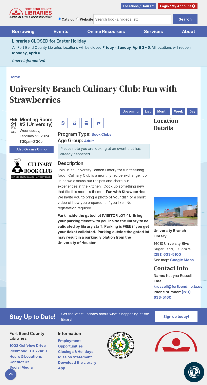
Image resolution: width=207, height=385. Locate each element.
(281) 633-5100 (167, 254)
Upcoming (130, 111)
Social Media (21, 367)
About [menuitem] (188, 31)
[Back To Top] (10, 374)
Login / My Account (175, 6)
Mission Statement (75, 357)
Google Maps (182, 260)
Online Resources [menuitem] (106, 31)
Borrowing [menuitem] (23, 31)
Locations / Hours (137, 6)
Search (185, 19)
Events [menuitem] (61, 31)
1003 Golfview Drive (28, 345)
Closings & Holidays (75, 352)
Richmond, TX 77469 (28, 351)
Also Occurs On (31, 149)
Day (192, 111)
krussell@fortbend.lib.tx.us (178, 286)
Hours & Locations (26, 356)
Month (162, 111)
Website (86, 19)
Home (15, 77)
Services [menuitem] (153, 31)
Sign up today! (176, 316)
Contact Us (19, 362)
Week (178, 111)
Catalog (68, 19)
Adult (89, 141)
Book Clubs (101, 134)
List (148, 111)
